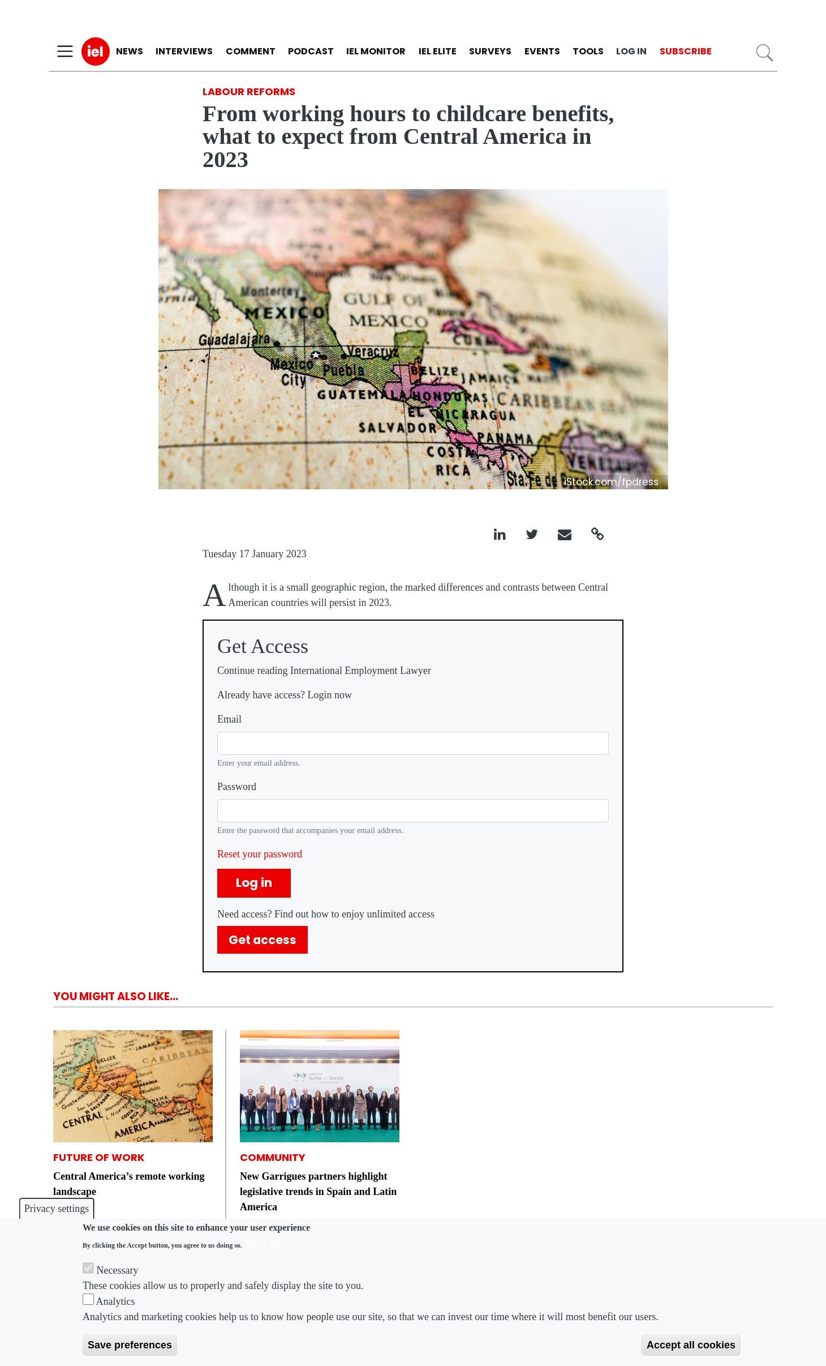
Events (542, 51)
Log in (631, 51)
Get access (262, 940)
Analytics (115, 1301)
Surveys (490, 51)
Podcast (311, 51)
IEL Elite (438, 51)
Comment (251, 51)
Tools (588, 51)
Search (765, 53)
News (129, 51)
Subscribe (686, 51)
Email (229, 719)
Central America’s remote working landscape (128, 1184)
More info (264, 1244)
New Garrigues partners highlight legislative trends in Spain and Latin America (318, 1192)
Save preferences (130, 1345)
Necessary (118, 1270)
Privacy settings (56, 1208)
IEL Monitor (376, 51)
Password (236, 786)
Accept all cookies (691, 1345)
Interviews (184, 51)
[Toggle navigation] (65, 51)
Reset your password (259, 854)
